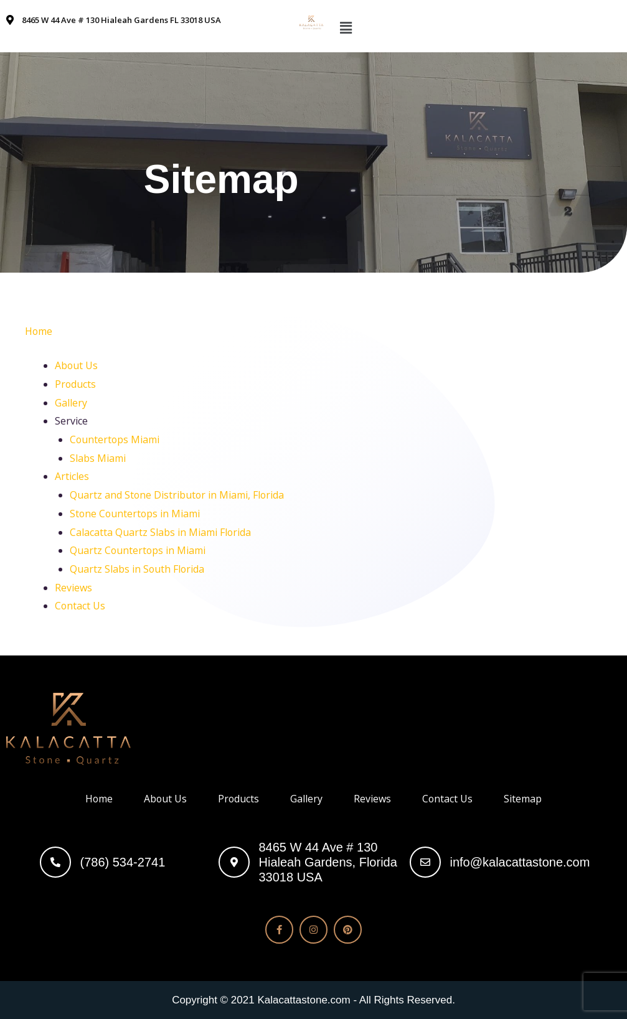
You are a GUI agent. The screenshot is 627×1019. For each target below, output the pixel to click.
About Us (76, 365)
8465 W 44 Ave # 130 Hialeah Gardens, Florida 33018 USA (328, 862)
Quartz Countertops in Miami (138, 550)
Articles (72, 476)
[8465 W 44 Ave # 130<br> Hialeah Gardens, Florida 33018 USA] (234, 862)
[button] (345, 27)
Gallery (71, 403)
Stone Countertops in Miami (136, 513)
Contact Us (80, 606)
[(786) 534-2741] (55, 862)
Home (39, 331)
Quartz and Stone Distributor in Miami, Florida (178, 495)
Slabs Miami (98, 458)
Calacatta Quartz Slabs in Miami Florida (161, 532)
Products (76, 384)
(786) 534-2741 (123, 862)
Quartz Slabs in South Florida (137, 569)
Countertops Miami (115, 439)
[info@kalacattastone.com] (425, 862)
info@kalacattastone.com (520, 862)
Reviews (73, 587)
